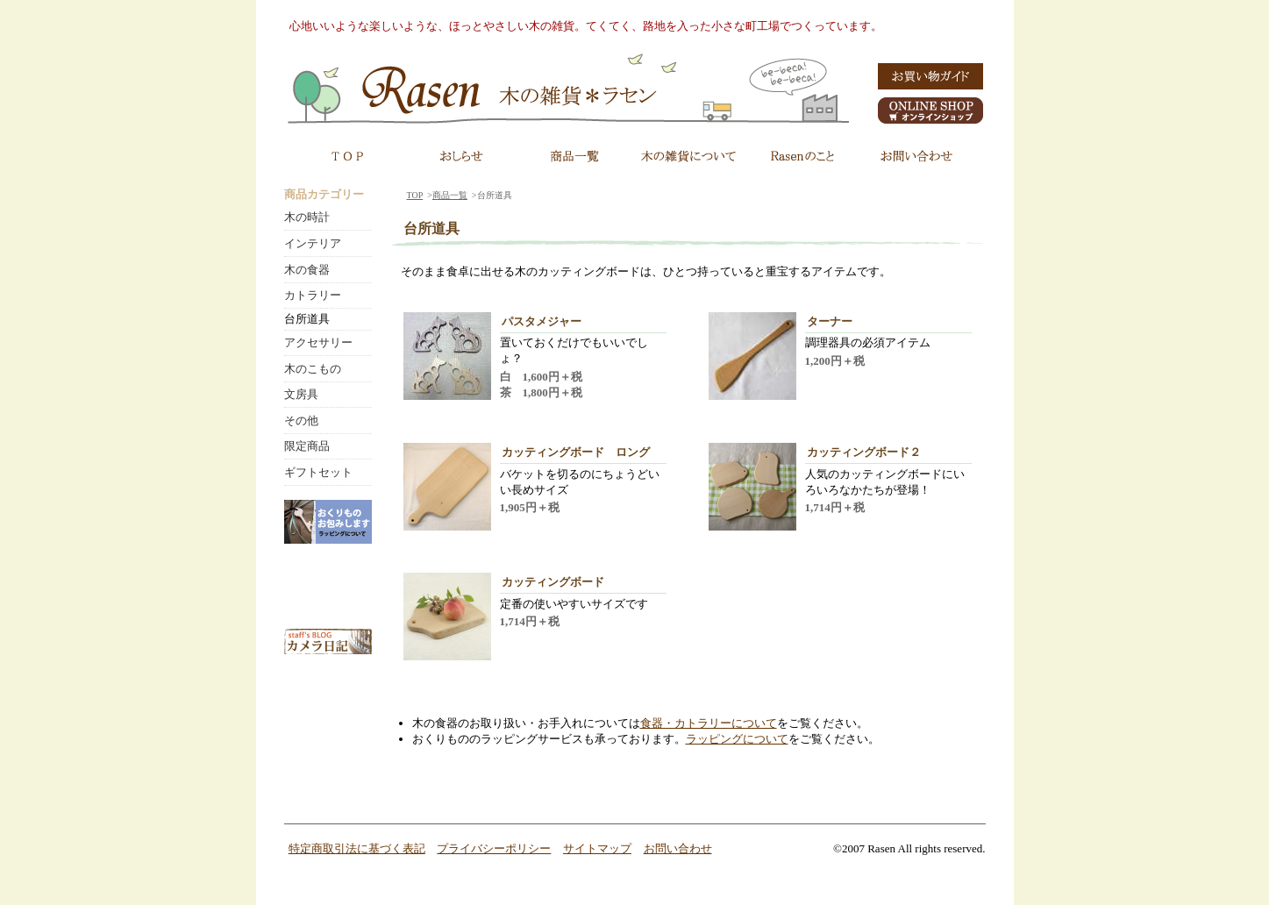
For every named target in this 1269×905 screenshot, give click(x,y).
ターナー (829, 321)
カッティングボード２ (864, 452)
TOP (415, 195)
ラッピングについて (737, 738)
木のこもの (312, 368)
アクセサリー (318, 342)
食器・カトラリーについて (708, 723)
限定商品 (307, 445)
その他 (301, 420)
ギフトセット (318, 472)
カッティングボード (553, 581)
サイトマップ (597, 848)
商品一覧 (449, 195)
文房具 (301, 394)
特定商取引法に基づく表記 (357, 848)
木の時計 (307, 217)
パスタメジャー (541, 321)
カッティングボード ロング (576, 452)
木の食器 (307, 269)
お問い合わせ (678, 848)
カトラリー (312, 295)
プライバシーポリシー (494, 848)
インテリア (312, 243)
